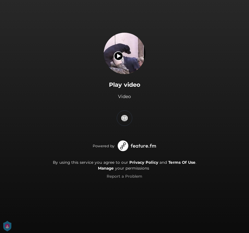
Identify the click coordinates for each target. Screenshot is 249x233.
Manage (106, 168)
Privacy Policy (143, 162)
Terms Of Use (182, 162)
